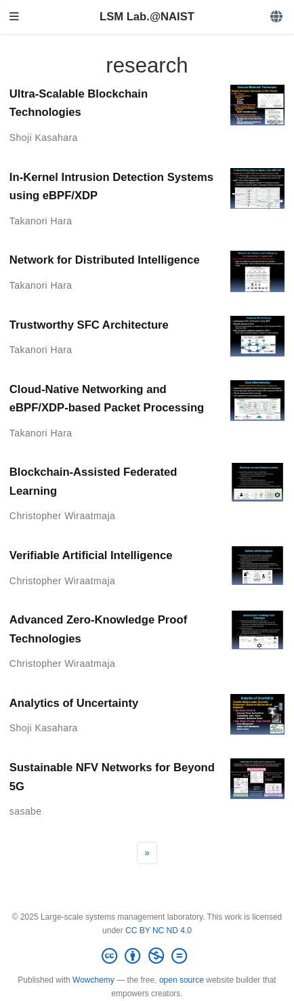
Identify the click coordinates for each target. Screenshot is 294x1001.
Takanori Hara (40, 221)
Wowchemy (93, 980)
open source (181, 980)
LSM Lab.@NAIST (147, 16)
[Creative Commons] (147, 956)
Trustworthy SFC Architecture (89, 325)
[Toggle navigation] (14, 17)
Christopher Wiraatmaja (62, 515)
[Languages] (277, 17)
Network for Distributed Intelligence (104, 259)
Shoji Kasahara (43, 137)
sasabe (25, 811)
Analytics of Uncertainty (73, 703)
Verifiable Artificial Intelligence (91, 555)
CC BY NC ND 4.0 (158, 930)
